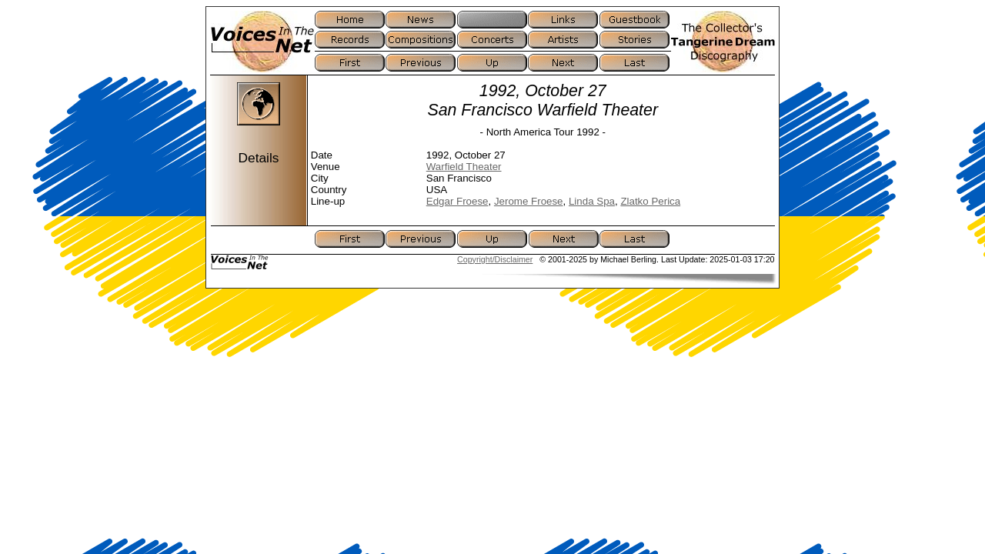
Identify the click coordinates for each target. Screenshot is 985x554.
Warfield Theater (464, 166)
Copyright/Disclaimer (495, 259)
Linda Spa (592, 201)
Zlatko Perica (650, 201)
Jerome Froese (528, 201)
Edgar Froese (457, 201)
